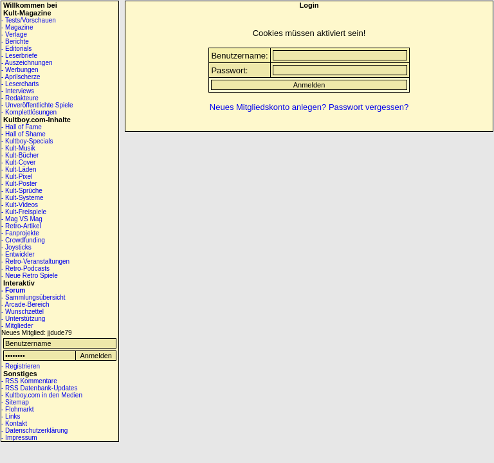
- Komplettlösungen (29, 112)
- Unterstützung (23, 318)
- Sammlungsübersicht (33, 297)
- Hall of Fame (21, 127)
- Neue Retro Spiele (29, 275)
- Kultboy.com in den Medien (41, 395)
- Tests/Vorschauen (28, 20)
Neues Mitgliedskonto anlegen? (268, 107)
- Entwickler (18, 254)
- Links (10, 416)
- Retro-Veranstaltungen (35, 261)
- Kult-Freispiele (23, 211)
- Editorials (16, 48)
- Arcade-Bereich (25, 304)
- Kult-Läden (18, 169)
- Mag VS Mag (21, 218)
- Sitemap (15, 402)
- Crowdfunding (23, 240)
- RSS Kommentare (29, 381)
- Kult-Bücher (20, 155)
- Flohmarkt (17, 409)
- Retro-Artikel (21, 226)
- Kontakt (14, 423)
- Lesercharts (20, 83)
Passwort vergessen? (368, 107)
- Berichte (15, 41)
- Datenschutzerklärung (34, 430)
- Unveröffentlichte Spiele (37, 105)
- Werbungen (20, 69)
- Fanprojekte (20, 233)
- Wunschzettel (22, 311)
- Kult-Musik (18, 148)
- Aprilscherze (21, 76)
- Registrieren (20, 366)
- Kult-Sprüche (21, 190)
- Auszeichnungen (27, 62)
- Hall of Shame (23, 134)
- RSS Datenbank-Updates (39, 388)
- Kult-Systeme (22, 197)
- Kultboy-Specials (27, 141)
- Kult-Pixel (16, 176)
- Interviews (17, 91)
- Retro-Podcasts (25, 268)
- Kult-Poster (19, 183)
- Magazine (17, 27)
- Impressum (19, 437)
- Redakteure (20, 98)
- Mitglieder (17, 325)
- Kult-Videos (19, 204)
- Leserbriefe (19, 55)
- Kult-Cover (18, 162)
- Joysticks (16, 247)
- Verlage (14, 34)
